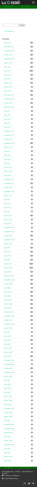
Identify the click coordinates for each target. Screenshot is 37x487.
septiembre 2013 (9, 107)
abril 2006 (7, 392)
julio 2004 (7, 436)
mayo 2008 (7, 292)
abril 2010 (7, 260)
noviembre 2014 (9, 51)
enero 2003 (7, 461)
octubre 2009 (8, 284)
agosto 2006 (8, 376)
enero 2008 (7, 308)
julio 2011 (7, 199)
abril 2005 (7, 420)
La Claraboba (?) (9, 31)
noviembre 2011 (9, 183)
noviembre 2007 (9, 316)
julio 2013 (7, 111)
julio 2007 (7, 332)
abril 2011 (7, 211)
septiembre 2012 (9, 143)
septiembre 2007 (9, 324)
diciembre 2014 (9, 47)
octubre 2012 (8, 139)
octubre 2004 (8, 432)
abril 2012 (7, 163)
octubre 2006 (8, 368)
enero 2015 (7, 43)
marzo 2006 (8, 396)
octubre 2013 (8, 103)
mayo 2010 (7, 256)
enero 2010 (7, 272)
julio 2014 (7, 67)
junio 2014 (7, 71)
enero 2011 (7, 223)
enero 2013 (7, 127)
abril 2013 (7, 123)
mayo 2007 (7, 340)
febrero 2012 (8, 171)
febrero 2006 (8, 400)
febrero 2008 (8, 304)
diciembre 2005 (9, 408)
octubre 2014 (8, 55)
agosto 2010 (8, 244)
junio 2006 (7, 384)
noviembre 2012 (9, 135)
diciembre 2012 (9, 131)
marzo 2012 (8, 167)
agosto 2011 (8, 195)
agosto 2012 (8, 147)
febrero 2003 (8, 457)
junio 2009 (7, 288)
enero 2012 (7, 175)
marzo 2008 (8, 300)
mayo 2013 (7, 119)
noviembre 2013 (9, 99)
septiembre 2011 (9, 191)
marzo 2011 (8, 215)
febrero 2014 (8, 87)
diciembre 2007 (9, 312)
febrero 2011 (8, 219)
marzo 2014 (8, 83)
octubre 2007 (8, 320)
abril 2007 (7, 344)
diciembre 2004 (9, 424)
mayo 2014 (7, 75)
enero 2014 (7, 91)
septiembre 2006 (9, 372)
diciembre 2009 (9, 276)
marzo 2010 (8, 264)
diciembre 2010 (9, 228)
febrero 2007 (8, 352)
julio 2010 (7, 248)
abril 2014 (7, 79)
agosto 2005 (8, 416)
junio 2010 (7, 252)
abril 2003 (7, 453)
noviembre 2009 (9, 280)
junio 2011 (7, 203)
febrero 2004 (8, 441)
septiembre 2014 (9, 59)
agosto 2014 (8, 63)
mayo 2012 (7, 159)
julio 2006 (7, 380)
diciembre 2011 (9, 179)
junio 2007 (7, 336)
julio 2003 (7, 449)
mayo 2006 (7, 388)
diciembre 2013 (9, 95)
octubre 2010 (8, 236)
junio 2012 (7, 155)
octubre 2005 (8, 412)
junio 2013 (7, 115)
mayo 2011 (7, 207)
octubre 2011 (8, 187)
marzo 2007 (8, 348)
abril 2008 (7, 296)
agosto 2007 (8, 328)
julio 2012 (7, 151)
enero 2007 (7, 356)
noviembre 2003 (9, 445)
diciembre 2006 (9, 360)
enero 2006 (7, 404)
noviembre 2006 (9, 364)
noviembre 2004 (9, 428)
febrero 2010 (8, 268)
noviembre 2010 (9, 232)
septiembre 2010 (9, 240)
